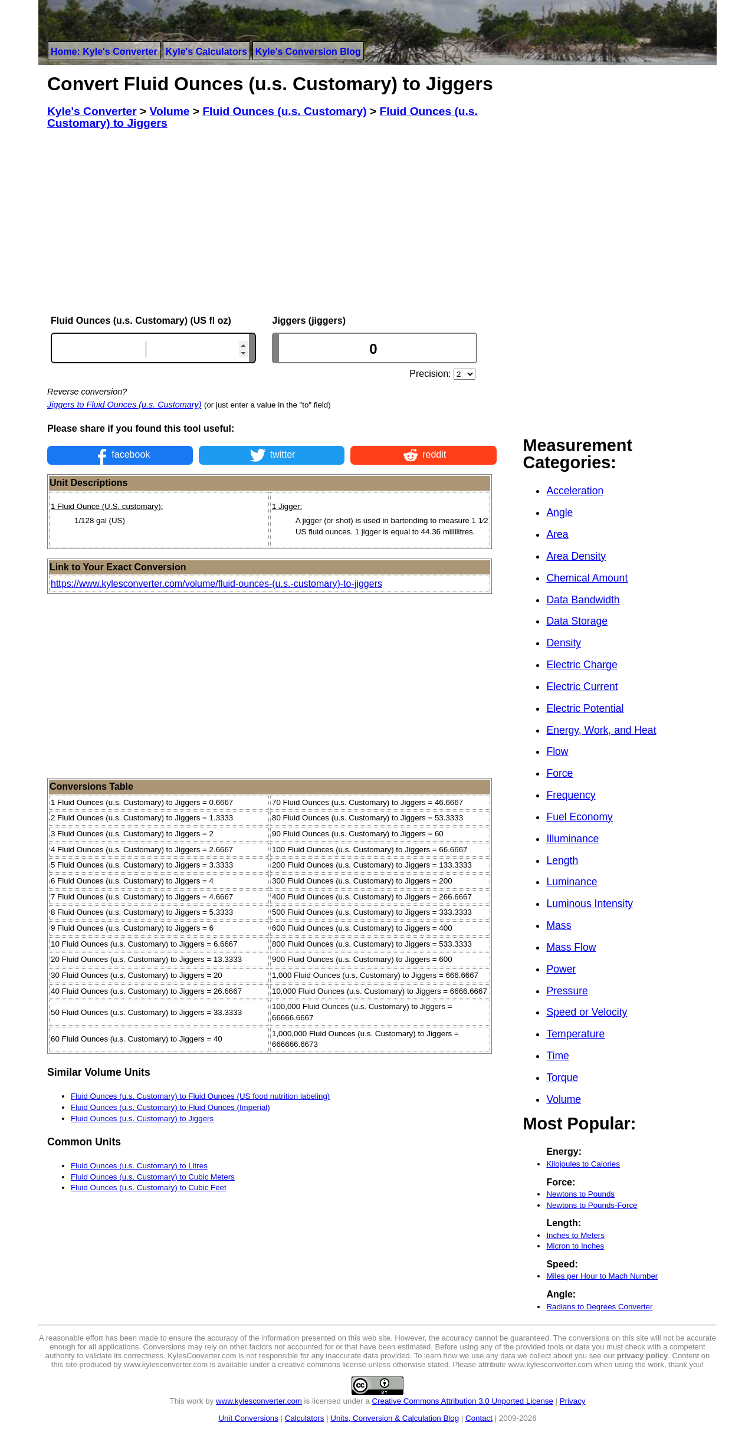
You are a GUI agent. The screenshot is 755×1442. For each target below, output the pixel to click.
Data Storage (577, 621)
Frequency (570, 795)
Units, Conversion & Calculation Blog (394, 1418)
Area (557, 534)
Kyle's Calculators (206, 52)
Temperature (575, 1034)
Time (557, 1056)
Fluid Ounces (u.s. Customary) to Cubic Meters (153, 1176)
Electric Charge (581, 665)
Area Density (576, 556)
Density (563, 643)
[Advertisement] (272, 222)
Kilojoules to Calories (582, 1163)
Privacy (573, 1401)
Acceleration (574, 491)
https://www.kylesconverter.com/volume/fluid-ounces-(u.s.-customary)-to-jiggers (216, 584)
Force (559, 773)
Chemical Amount (587, 578)
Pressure (566, 991)
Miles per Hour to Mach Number (602, 1276)
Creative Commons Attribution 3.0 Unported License (462, 1401)
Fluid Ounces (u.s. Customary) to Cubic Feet (148, 1187)
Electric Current (582, 686)
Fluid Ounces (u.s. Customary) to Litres (139, 1165)
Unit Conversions (248, 1418)
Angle (559, 512)
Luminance (571, 882)
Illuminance (572, 839)
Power (561, 969)
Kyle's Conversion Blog (308, 52)
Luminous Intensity (589, 903)
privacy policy (642, 1355)
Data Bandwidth (582, 600)
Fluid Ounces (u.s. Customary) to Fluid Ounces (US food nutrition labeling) (200, 1096)
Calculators (304, 1418)
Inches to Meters (575, 1235)
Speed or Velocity (586, 1012)
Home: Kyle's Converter (104, 52)
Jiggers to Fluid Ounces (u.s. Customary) (124, 404)
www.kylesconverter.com (259, 1401)
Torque (562, 1077)
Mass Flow (571, 947)
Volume (563, 1099)
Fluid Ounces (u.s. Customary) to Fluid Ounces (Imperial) (170, 1107)
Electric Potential (584, 708)
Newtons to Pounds (580, 1194)
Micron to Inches (575, 1245)
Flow (557, 751)
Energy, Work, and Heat (601, 730)
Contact (479, 1418)
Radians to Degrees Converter (599, 1306)
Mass (558, 925)
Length (562, 860)
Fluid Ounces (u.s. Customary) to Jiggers (142, 1118)
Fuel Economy (579, 817)
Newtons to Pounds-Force (591, 1205)
